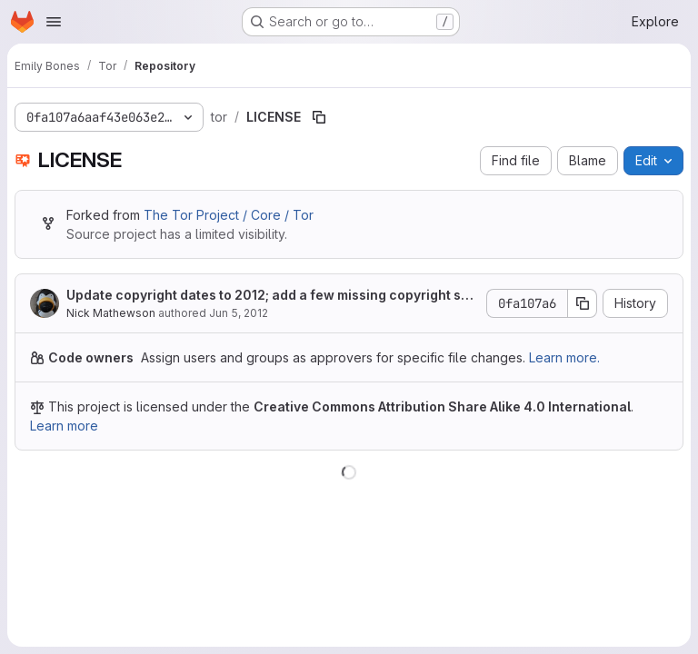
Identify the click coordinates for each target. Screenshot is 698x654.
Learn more (64, 425)
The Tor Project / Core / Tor (229, 215)
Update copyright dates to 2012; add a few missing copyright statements (270, 295)
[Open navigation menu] (53, 21)
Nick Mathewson (110, 313)
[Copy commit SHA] (582, 303)
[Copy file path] (319, 117)
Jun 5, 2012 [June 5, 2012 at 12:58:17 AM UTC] (238, 313)
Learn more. (564, 357)
